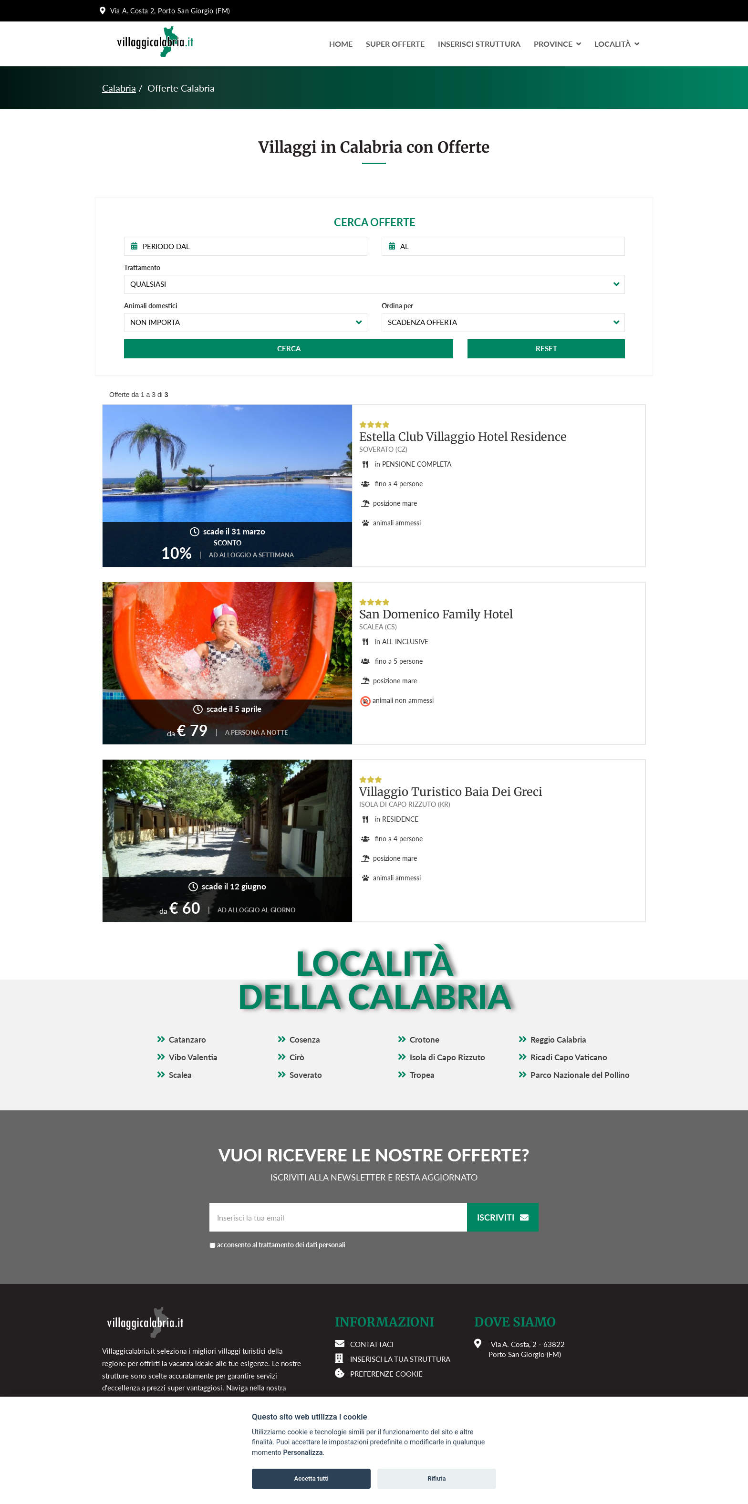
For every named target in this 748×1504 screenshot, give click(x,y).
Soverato (306, 1075)
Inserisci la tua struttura (400, 1359)
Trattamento (142, 267)
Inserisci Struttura (479, 43)
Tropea (422, 1075)
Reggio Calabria (558, 1039)
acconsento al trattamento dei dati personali (281, 1245)
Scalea (180, 1075)
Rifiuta (436, 1478)
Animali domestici (150, 306)
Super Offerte (395, 43)
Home (341, 43)
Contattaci (372, 1344)
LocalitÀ (616, 43)
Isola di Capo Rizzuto (447, 1057)
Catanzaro (187, 1039)
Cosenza (305, 1039)
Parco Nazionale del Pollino (580, 1075)
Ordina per (397, 306)
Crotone (424, 1039)
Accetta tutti (311, 1478)
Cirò (297, 1057)
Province (557, 43)
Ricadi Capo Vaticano (568, 1057)
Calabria (119, 88)
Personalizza (302, 1453)
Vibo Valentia (193, 1057)
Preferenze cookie (386, 1373)
